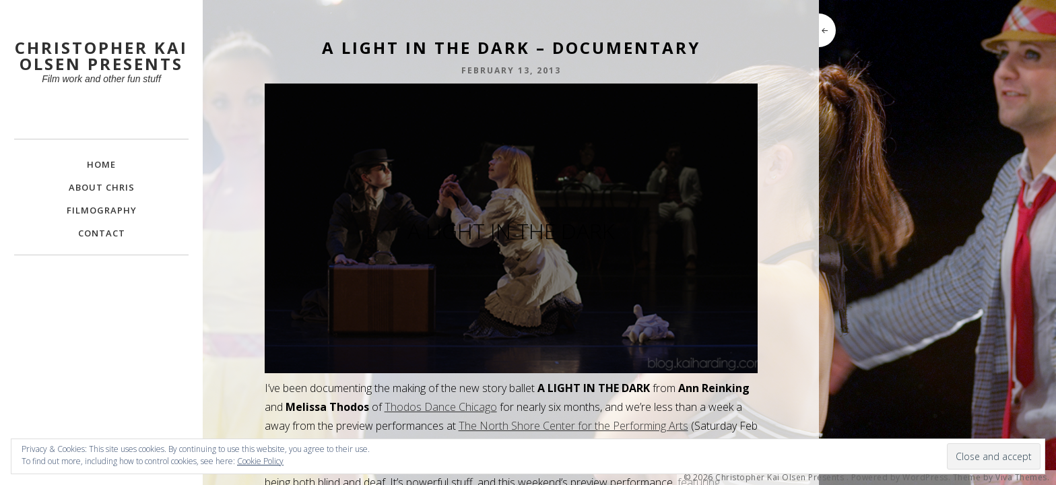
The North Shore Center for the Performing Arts (573, 425)
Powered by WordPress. (901, 478)
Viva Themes (1021, 478)
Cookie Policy (260, 461)
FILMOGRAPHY (102, 210)
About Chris (102, 187)
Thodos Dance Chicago (441, 406)
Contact (101, 233)
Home (101, 164)
